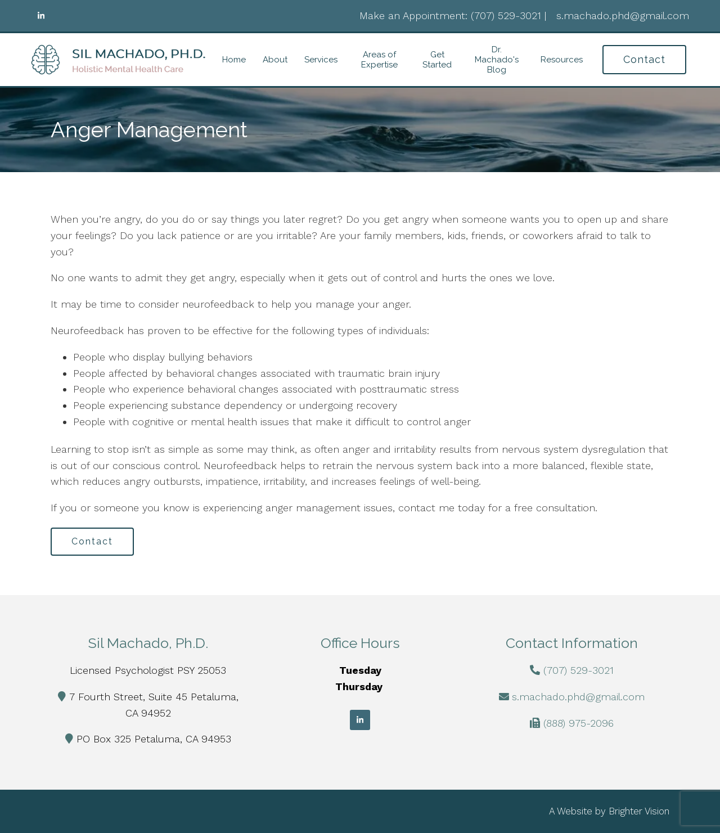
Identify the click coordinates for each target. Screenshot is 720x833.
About (275, 60)
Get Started (437, 59)
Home (234, 60)
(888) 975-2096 (578, 723)
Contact (644, 59)
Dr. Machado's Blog (497, 59)
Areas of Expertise (379, 59)
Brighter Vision (639, 811)
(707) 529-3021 (578, 670)
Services (321, 60)
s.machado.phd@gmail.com (578, 697)
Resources (562, 60)
